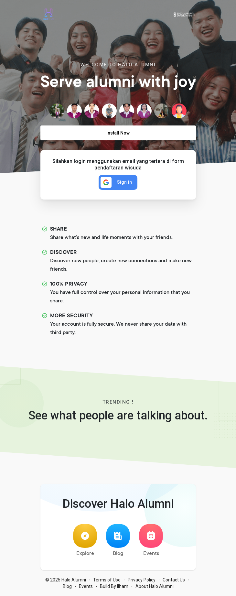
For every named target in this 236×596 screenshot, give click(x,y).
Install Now (118, 132)
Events (151, 540)
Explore (85, 540)
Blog (118, 540)
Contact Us (174, 579)
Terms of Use (107, 579)
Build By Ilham (114, 586)
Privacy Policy (142, 579)
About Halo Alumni (154, 586)
